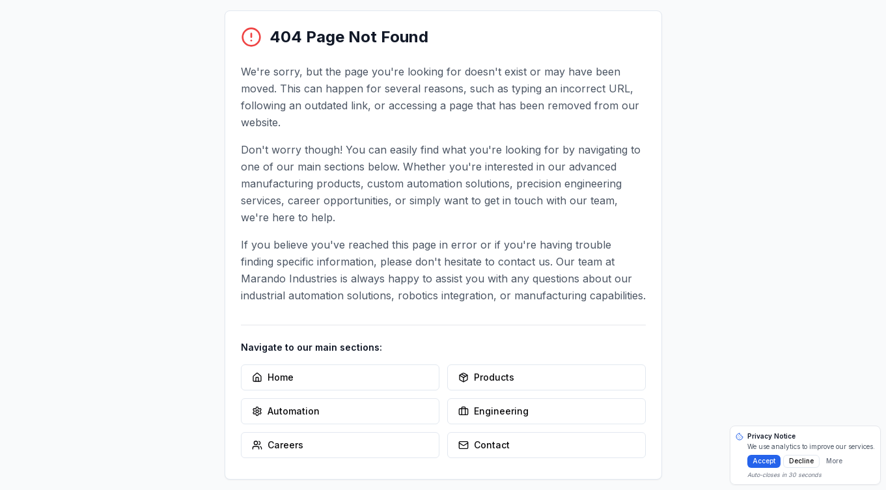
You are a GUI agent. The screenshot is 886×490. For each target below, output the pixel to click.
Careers (277, 444)
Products (486, 377)
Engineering (493, 410)
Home (273, 377)
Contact (484, 444)
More (834, 461)
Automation (286, 410)
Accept (764, 461)
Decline (801, 461)
